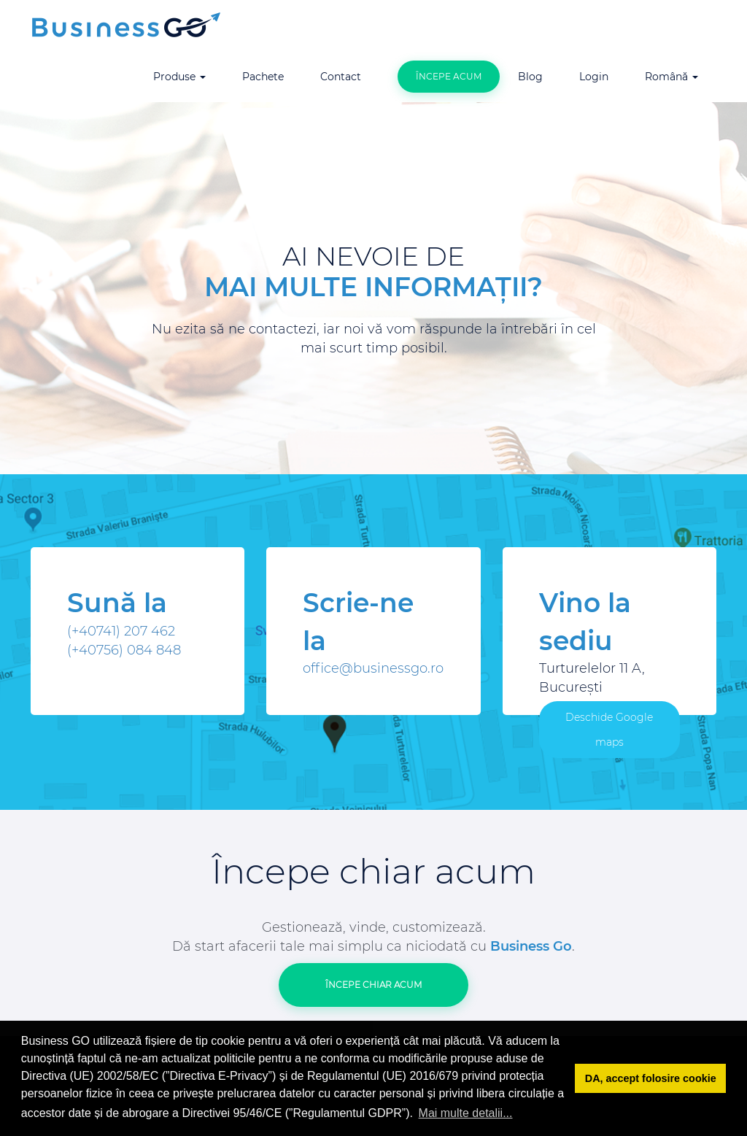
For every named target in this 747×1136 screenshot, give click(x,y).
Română (671, 76)
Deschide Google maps (609, 730)
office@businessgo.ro (373, 668)
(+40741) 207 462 (121, 631)
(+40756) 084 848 (124, 650)
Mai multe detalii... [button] (466, 1113)
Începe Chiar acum (373, 984)
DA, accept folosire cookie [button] (650, 1078)
